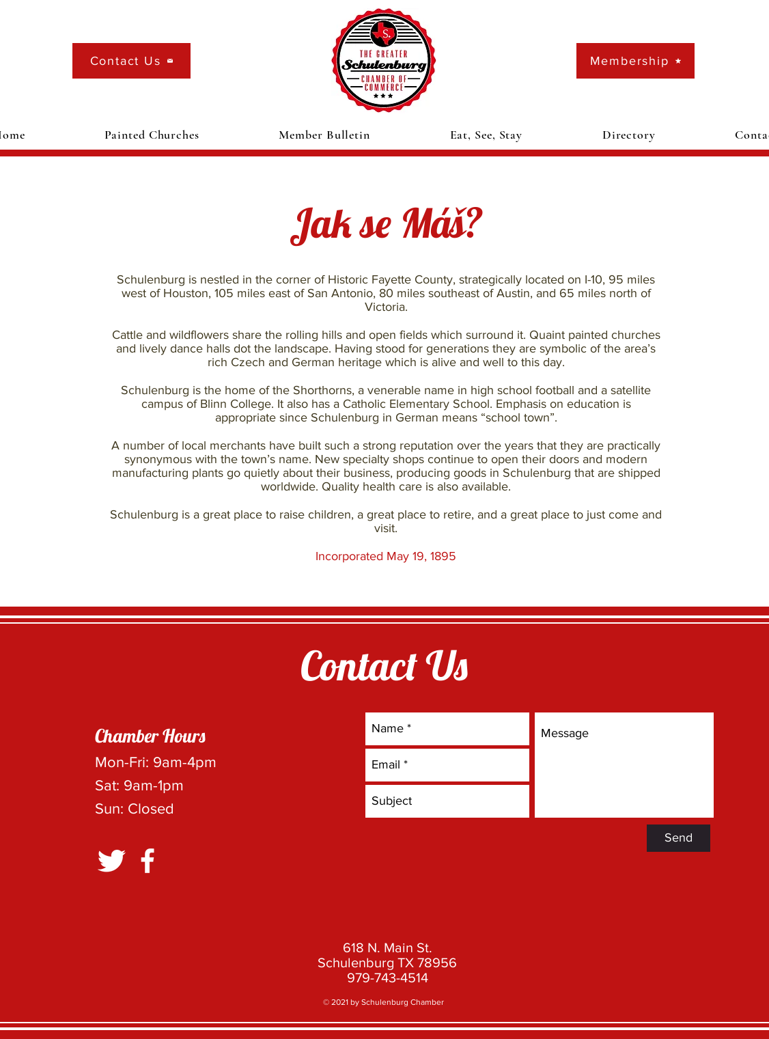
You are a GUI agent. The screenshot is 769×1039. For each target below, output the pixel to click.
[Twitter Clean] (111, 860)
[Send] (678, 838)
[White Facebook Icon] (147, 860)
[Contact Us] (131, 61)
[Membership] (635, 61)
